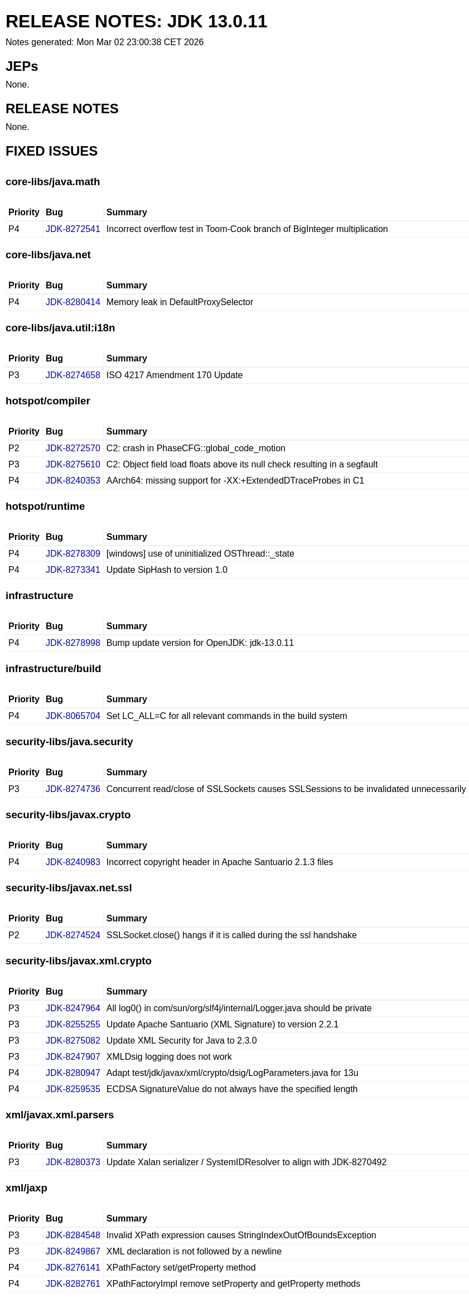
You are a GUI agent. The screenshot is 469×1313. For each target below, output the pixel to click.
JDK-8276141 (73, 1267)
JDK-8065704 (73, 716)
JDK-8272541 (73, 229)
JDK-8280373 (73, 1162)
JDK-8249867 (73, 1251)
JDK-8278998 (73, 643)
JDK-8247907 (73, 1056)
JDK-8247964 (73, 1008)
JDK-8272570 (73, 448)
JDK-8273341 (73, 570)
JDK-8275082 (73, 1040)
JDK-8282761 (73, 1283)
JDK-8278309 (73, 553)
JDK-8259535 (73, 1089)
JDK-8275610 (73, 464)
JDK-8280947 (73, 1073)
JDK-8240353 (73, 480)
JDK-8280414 (73, 302)
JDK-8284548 (73, 1235)
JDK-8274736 (73, 789)
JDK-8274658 (73, 375)
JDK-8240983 (73, 862)
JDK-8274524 (73, 935)
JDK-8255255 (73, 1024)
